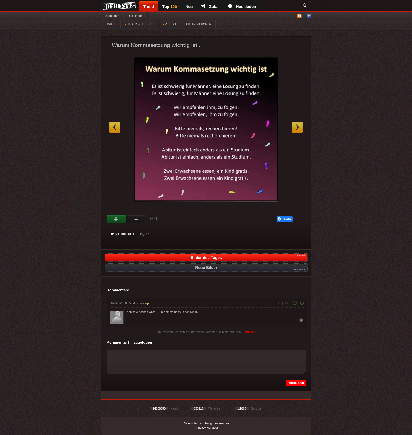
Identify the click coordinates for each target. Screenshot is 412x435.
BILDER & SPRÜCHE (139, 24)
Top (169, 6)
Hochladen (242, 6)
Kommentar (123, 234)
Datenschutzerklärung (198, 423)
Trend (148, 6)
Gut (116, 219)
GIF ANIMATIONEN (197, 24)
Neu (189, 6)
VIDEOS (169, 24)
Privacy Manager (207, 427)
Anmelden (112, 15)
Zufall (210, 6)
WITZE (110, 24)
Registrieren (135, 15)
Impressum (221, 423)
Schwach (136, 219)
